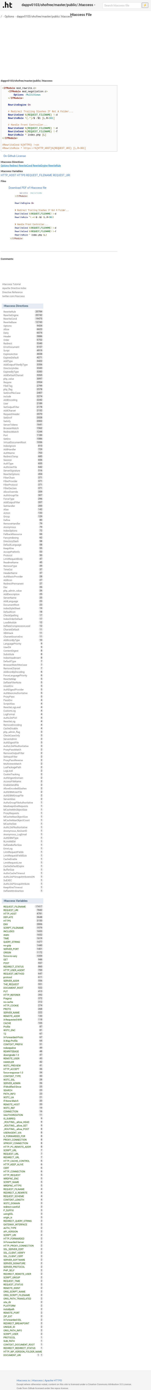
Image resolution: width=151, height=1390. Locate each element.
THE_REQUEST (23, 984)
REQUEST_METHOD (23, 973)
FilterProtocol (23, 484)
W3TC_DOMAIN (23, 1203)
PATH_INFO (23, 1093)
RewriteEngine (40, 165)
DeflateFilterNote (23, 682)
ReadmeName (23, 562)
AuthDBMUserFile (23, 792)
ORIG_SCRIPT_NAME (23, 1291)
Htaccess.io (23, 1380)
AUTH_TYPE (23, 1227)
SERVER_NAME (23, 1012)
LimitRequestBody (23, 558)
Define (23, 520)
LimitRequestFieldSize (23, 855)
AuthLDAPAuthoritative (23, 827)
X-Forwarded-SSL (23, 1319)
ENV (23, 924)
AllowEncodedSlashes (23, 788)
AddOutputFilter (23, 502)
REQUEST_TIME (23, 1280)
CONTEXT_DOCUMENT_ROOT (23, 1344)
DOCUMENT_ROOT (23, 987)
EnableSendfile (23, 784)
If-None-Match (23, 1100)
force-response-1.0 (23, 1072)
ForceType (23, 498)
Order (23, 339)
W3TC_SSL (23, 1079)
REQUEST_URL (23, 1153)
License (21, 156)
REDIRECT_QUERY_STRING (23, 1220)
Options (9, 16)
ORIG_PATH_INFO (23, 1330)
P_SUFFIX (23, 1210)
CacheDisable (23, 728)
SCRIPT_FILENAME (23, 927)
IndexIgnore (23, 445)
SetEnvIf (23, 417)
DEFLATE (23, 917)
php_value (23, 378)
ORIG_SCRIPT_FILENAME (23, 1295)
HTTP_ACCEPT (23, 1069)
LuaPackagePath (23, 767)
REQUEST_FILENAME (39, 175)
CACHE (23, 1023)
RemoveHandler (23, 523)
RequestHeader (23, 414)
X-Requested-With (23, 1019)
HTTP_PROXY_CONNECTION (23, 1245)
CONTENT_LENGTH (23, 1199)
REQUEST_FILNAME (23, 1189)
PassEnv (23, 700)
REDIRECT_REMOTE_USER (23, 1273)
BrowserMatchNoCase (23, 664)
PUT (23, 991)
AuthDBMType (23, 837)
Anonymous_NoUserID (23, 830)
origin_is (23, 1217)
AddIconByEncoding (23, 671)
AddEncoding (23, 399)
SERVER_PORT (23, 948)
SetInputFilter (23, 756)
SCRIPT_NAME (23, 1182)
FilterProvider (23, 481)
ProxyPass (23, 696)
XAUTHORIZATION (23, 1114)
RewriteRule (54, 165)
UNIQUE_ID (23, 1326)
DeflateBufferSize (23, 844)
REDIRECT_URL (23, 1157)
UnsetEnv (23, 686)
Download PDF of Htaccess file (27, 187)
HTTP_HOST (8, 175)
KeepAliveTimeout (23, 887)
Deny (23, 332)
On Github (10, 156)
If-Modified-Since (23, 1086)
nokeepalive (23, 1047)
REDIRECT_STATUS (23, 966)
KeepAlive (23, 548)
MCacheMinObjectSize (23, 809)
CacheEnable (23, 859)
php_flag (23, 389)
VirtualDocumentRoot (23, 442)
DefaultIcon (23, 611)
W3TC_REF (23, 1107)
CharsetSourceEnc (23, 636)
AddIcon (23, 580)
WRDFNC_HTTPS (23, 1185)
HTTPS (21, 175)
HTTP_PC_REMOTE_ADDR (23, 1146)
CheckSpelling (23, 615)
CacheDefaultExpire (23, 866)
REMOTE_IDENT (23, 1288)
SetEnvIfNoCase (23, 392)
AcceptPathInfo (23, 551)
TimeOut (23, 569)
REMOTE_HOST (23, 1104)
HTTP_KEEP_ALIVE (23, 1164)
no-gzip (23, 945)
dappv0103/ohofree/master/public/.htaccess (44, 16)
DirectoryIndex (23, 368)
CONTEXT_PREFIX (23, 1044)
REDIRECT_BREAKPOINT (23, 1323)
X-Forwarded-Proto (23, 1037)
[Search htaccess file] (122, 5)
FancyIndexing (23, 537)
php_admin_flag (23, 731)
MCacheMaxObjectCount (23, 820)
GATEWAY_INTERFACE (23, 1224)
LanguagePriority (23, 643)
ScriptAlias (23, 703)
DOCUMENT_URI (21, 1355)
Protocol (23, 555)
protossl (23, 977)
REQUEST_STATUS (23, 1284)
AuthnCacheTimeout (23, 873)
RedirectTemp (23, 456)
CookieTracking (23, 774)
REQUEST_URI (61, 175)
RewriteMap (23, 678)
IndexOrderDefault (23, 618)
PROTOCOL (23, 1337)
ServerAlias (23, 799)
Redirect (13, 165)
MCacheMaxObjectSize (23, 816)
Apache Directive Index (14, 288)
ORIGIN (23, 952)
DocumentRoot (23, 604)
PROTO (23, 1009)
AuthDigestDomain (23, 777)
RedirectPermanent (23, 583)
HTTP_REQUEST (23, 1175)
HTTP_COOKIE (23, 1005)
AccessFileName (23, 781)
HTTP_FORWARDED (23, 1238)
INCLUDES (23, 931)
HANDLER (23, 1061)
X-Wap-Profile (23, 1040)
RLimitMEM (23, 841)
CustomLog (23, 710)
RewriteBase (23, 322)
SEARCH (23, 1090)
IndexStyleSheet (23, 608)
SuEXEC (23, 880)
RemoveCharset (23, 668)
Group (23, 516)
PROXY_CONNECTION (23, 1139)
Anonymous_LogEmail (23, 834)
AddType (23, 361)
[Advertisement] (75, 47)
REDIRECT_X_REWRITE (23, 1192)
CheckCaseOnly (23, 735)
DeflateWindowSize (23, 890)
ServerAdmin (23, 739)
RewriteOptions (23, 474)
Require (23, 382)
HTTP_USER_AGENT (23, 970)
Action (23, 512)
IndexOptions (23, 530)
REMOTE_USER (23, 1058)
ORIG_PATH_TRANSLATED (23, 1298)
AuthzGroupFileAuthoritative (23, 802)
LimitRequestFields (23, 852)
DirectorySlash (23, 541)
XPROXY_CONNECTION (23, 1143)
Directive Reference (12, 292)
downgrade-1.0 (23, 1054)
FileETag (23, 385)
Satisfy (23, 421)
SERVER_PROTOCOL (23, 1266)
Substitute (23, 654)
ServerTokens (23, 424)
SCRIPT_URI (23, 1235)
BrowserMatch (23, 428)
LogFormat (23, 714)
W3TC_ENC (23, 1030)
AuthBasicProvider (23, 576)
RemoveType (23, 565)
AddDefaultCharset (23, 375)
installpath (23, 1309)
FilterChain (23, 477)
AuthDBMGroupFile (23, 795)
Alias (23, 509)
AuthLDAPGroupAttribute (23, 883)
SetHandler (23, 505)
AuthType (23, 463)
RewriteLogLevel (23, 707)
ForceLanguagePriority (23, 675)
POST (23, 963)
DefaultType (23, 661)
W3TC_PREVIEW (23, 1065)
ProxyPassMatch (23, 749)
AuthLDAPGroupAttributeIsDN (23, 876)
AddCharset (23, 410)
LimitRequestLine (23, 862)
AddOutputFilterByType (23, 364)
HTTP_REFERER (23, 994)
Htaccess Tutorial (11, 284)
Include (23, 396)
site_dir (23, 1302)
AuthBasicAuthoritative (23, 693)
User (23, 403)
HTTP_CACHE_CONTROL (23, 1160)
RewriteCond (25, 165)
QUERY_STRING (23, 941)
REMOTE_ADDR (23, 1016)
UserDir (23, 647)
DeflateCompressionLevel (23, 626)
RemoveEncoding (23, 724)
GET (23, 959)
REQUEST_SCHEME (23, 1196)
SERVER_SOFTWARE (23, 1259)
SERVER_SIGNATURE (23, 1263)
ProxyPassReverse (23, 760)
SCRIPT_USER (23, 1333)
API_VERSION (23, 1231)
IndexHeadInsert (23, 657)
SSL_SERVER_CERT (23, 1249)
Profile (23, 1026)
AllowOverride (23, 491)
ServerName (23, 597)
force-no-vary (23, 956)
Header (23, 336)
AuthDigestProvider (23, 689)
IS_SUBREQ (23, 1118)
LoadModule (23, 622)
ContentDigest (23, 650)
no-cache (23, 1001)
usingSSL (23, 1213)
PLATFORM (23, 1305)
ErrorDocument (23, 346)
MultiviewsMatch (23, 763)
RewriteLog (23, 721)
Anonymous (23, 527)
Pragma (23, 998)
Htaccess (37, 1380)
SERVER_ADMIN (23, 1083)
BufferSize (23, 869)
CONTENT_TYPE (23, 1076)
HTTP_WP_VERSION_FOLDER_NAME (23, 1352)
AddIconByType (23, 640)
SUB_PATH (23, 1341)
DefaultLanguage (23, 544)
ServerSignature (23, 470)
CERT (23, 1167)
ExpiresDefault (23, 357)
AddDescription (23, 594)
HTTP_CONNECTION (23, 1171)
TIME (23, 938)
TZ (23, 1033)
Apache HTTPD (53, 1380)
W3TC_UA (23, 1097)
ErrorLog (23, 848)
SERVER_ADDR (23, 980)
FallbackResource (23, 534)
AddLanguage (23, 601)
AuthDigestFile (23, 742)
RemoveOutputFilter (23, 753)
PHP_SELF (23, 1270)
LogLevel (23, 770)
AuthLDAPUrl (23, 717)
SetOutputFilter (23, 407)
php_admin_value (23, 590)
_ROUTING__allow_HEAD (23, 1122)
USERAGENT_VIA (23, 1132)
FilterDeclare (23, 488)
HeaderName (23, 573)
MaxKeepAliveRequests (23, 806)
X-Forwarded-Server (23, 1242)
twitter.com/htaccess (13, 296)
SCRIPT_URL (23, 1150)
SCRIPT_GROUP (23, 1277)
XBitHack (23, 633)
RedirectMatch (23, 431)
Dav (23, 587)
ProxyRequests (23, 813)
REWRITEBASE (23, 1051)
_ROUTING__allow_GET (23, 1125)
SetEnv (23, 438)
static (23, 934)
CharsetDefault (23, 629)
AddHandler (23, 449)
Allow (23, 329)
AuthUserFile (23, 467)
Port (23, 435)
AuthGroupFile (23, 495)
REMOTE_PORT (23, 1312)
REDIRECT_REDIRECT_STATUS (23, 1348)
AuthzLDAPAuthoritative (23, 746)
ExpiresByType (23, 371)
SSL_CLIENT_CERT (23, 1256)
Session (23, 460)
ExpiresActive (23, 354)
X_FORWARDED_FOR (23, 1136)
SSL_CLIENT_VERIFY (23, 1252)
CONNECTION (23, 1111)
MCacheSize (23, 823)
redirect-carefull (23, 1206)
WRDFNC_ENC (23, 1178)
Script (23, 350)
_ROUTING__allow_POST (23, 1129)
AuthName (23, 452)
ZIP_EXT (23, 1316)
